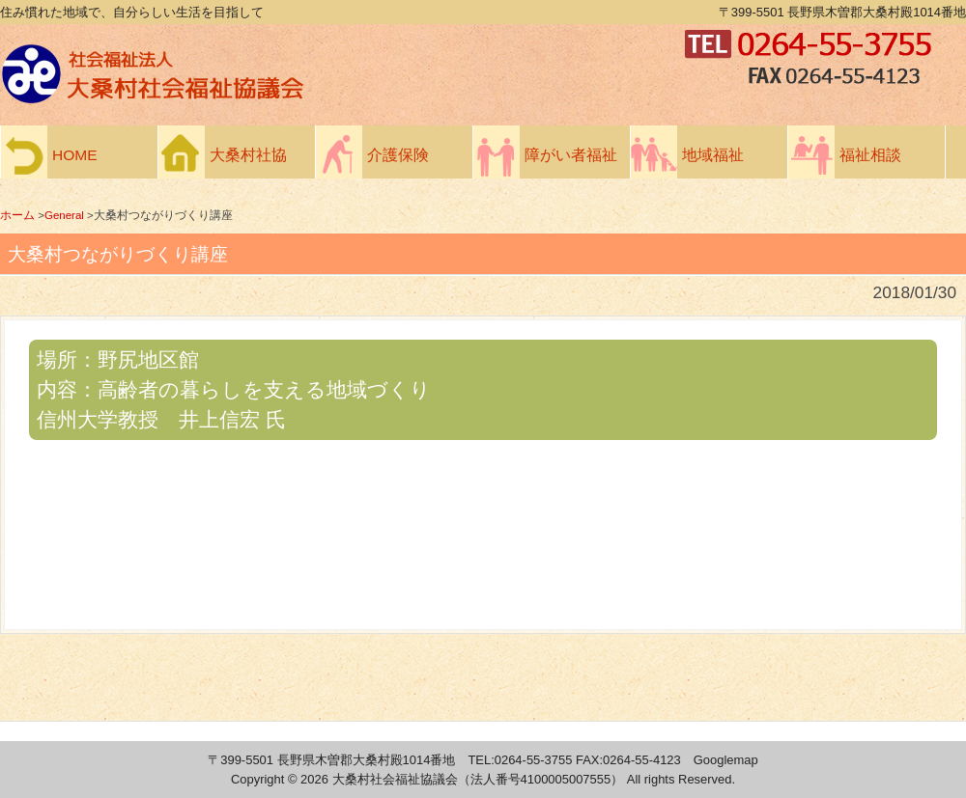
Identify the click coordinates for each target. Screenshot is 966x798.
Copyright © (265, 779)
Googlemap (726, 760)
